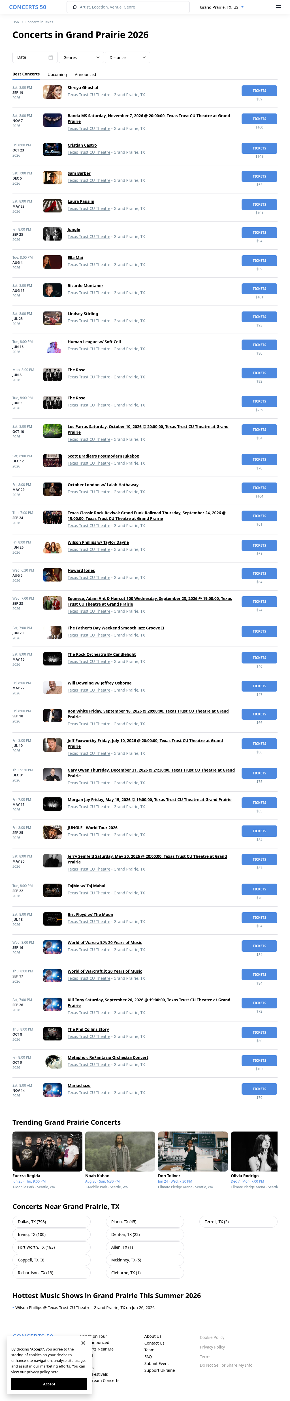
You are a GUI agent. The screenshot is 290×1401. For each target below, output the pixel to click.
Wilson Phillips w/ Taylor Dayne (98, 542)
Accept (49, 1384)
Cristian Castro (82, 145)
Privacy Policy (212, 1347)
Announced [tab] (85, 74)
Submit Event (156, 1363)
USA (15, 22)
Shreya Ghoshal (83, 87)
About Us (152, 1336)
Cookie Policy (212, 1337)
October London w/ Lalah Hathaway (103, 484)
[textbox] (81, 57)
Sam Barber (79, 173)
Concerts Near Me (97, 1349)
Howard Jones (81, 570)
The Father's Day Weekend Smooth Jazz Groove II (116, 628)
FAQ (148, 1356)
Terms (205, 1356)
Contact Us (154, 1343)
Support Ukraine (159, 1370)
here (54, 1371)
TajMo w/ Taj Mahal (86, 885)
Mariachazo (79, 1085)
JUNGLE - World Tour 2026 (93, 827)
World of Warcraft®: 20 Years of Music (105, 942)
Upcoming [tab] (57, 74)
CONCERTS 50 (27, 7)
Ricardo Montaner (85, 285)
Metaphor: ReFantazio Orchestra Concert (108, 1057)
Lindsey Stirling (83, 313)
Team (149, 1349)
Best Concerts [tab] (26, 74)
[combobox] (221, 7)
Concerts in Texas (39, 22)
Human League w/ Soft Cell (94, 341)
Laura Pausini (81, 201)
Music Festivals (94, 1374)
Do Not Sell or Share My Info (226, 1365)
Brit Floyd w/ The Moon (90, 914)
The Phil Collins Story (88, 1029)
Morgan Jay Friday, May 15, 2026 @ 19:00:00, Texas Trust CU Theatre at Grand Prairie (150, 799)
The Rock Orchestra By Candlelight (102, 654)
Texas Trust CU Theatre (89, 94)
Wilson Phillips (28, 1307)
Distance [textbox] (118, 57)
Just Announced (94, 1342)
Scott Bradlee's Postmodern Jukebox (103, 456)
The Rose (77, 369)
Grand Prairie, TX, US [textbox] (219, 7)
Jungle (74, 229)
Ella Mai (75, 257)
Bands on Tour (93, 1336)
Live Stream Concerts (99, 1380)
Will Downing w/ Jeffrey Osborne (100, 683)
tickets (259, 90)
